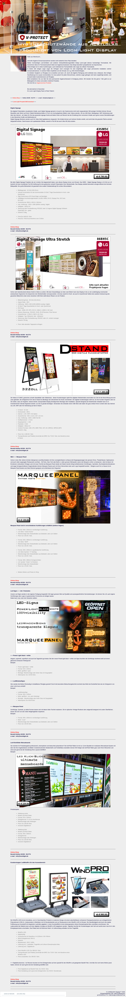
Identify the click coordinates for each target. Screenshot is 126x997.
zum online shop (21, 993)
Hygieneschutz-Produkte (44, 83)
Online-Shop (16, 98)
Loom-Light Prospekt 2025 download (23, 101)
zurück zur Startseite (9, 993)
